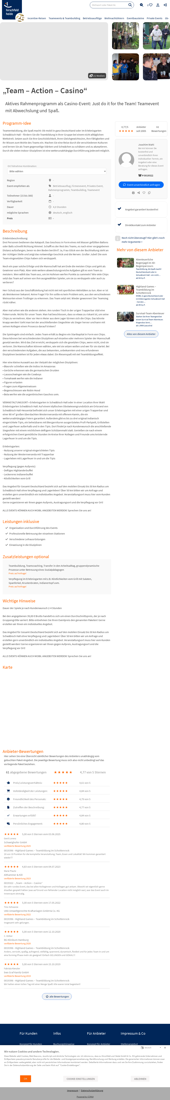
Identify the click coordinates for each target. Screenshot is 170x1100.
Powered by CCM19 (85, 1096)
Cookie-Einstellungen (81, 1078)
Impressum (72, 1090)
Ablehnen (140, 1078)
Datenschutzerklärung (92, 1090)
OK (25, 1078)
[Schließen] (165, 1047)
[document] (85, 1062)
